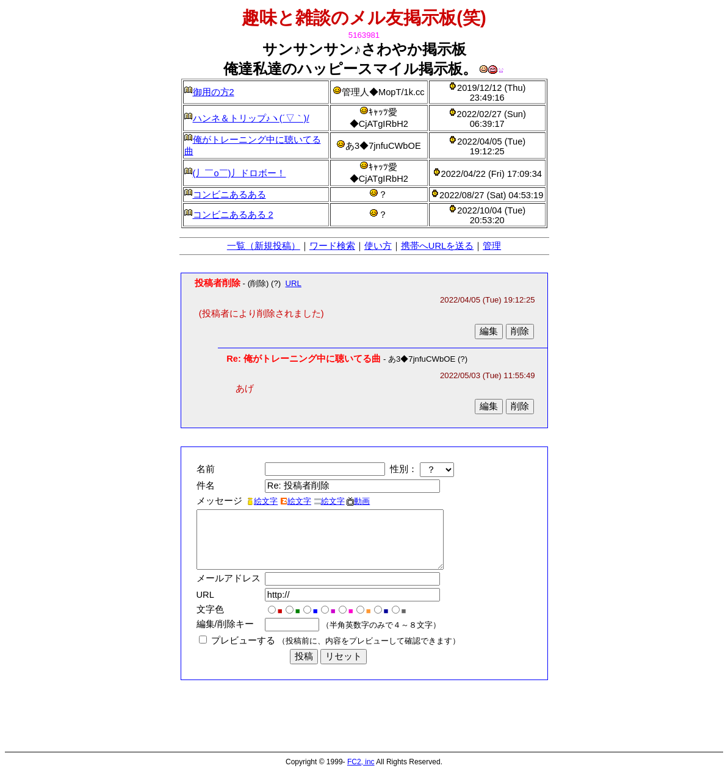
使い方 (378, 246)
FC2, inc (361, 762)
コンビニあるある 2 (233, 215)
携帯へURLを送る (437, 246)
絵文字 (262, 501)
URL (293, 283)
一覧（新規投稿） (263, 246)
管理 (492, 246)
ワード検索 (332, 246)
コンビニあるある (229, 194)
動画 (358, 501)
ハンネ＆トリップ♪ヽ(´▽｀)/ (251, 118)
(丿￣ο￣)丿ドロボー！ (239, 173)
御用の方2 (213, 92)
